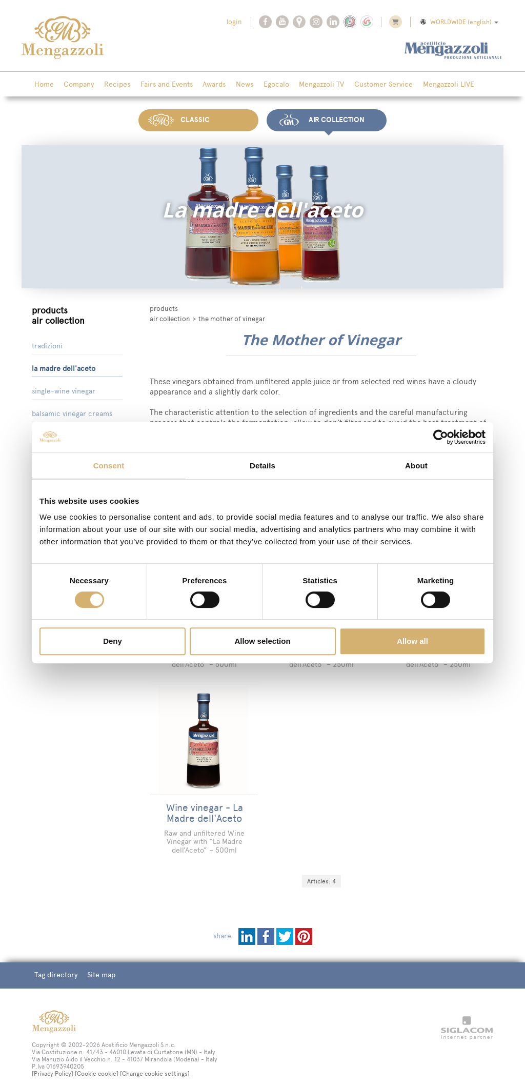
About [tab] (416, 465)
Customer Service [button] (367, 85)
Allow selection (262, 641)
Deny (112, 641)
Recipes (112, 85)
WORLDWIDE (458, 22)
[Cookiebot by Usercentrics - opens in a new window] (441, 437)
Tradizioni (47, 344)
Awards (205, 85)
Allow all (412, 641)
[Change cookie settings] (155, 1060)
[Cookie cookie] (96, 1060)
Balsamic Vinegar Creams (72, 411)
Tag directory (54, 962)
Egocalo (264, 85)
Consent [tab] (109, 465)
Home (43, 85)
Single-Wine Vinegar (63, 389)
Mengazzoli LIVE (430, 85)
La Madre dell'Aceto (63, 366)
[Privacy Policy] (52, 1060)
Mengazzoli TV (307, 85)
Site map (99, 962)
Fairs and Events (160, 85)
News (234, 85)
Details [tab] (262, 465)
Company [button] (76, 85)
